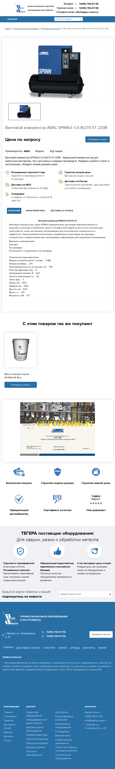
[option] (57, 71)
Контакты (88, 646)
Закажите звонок (101, 633)
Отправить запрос (97, 139)
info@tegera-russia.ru (87, 12)
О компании (10, 714)
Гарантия (48, 646)
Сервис (61, 646)
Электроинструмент (37, 741)
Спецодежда (62, 729)
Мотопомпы (61, 710)
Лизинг (101, 646)
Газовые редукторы (37, 733)
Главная (7, 646)
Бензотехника (62, 734)
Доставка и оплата (27, 646)
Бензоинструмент (35, 745)
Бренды (74, 646)
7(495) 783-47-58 (89, 3)
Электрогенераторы (37, 737)
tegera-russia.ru (93, 710)
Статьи (7, 739)
